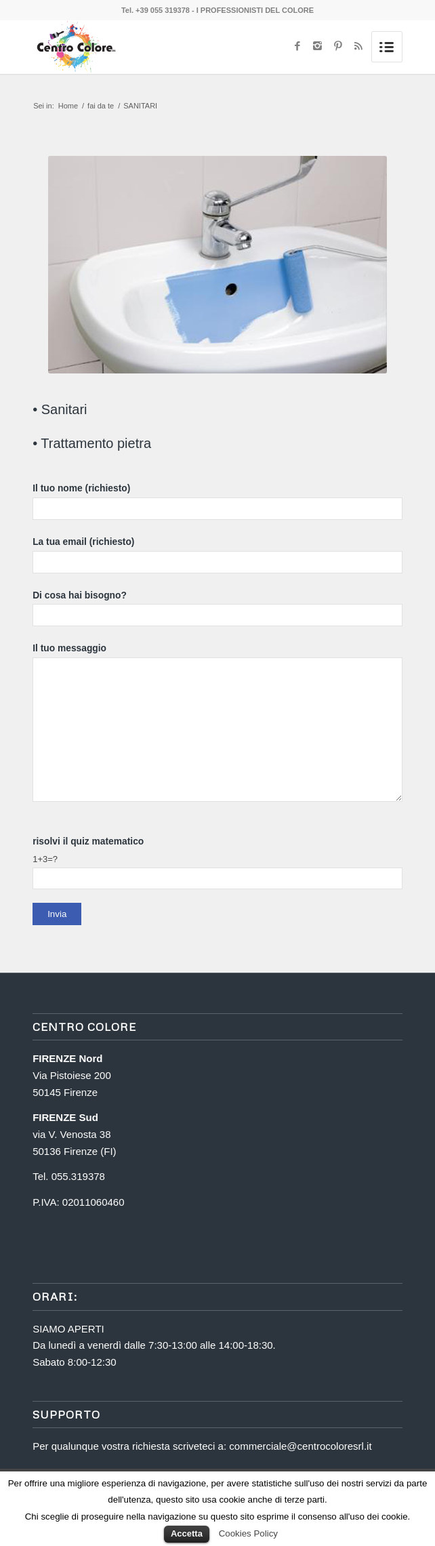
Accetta (187, 1533)
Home (68, 106)
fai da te (100, 106)
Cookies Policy (248, 1533)
